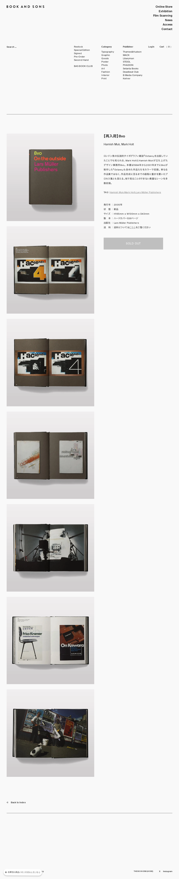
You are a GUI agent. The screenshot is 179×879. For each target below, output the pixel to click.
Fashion (105, 72)
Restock (78, 46)
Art (103, 68)
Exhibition (165, 11)
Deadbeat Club (131, 72)
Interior (105, 75)
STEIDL (127, 61)
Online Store (164, 7)
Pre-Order (79, 56)
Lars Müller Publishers (148, 192)
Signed (78, 53)
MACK (126, 55)
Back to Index (16, 802)
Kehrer (127, 78)
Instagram (167, 871)
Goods (105, 58)
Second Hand (81, 60)
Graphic (105, 55)
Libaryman (128, 58)
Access (167, 24)
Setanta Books (131, 68)
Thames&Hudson (132, 51)
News (168, 20)
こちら (132, 227)
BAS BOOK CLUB (83, 66)
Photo (104, 65)
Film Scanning (162, 15)
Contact (167, 29)
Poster (105, 61)
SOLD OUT (133, 243)
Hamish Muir (117, 192)
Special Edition (82, 50)
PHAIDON (128, 65)
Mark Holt (129, 192)
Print (103, 78)
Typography (107, 51)
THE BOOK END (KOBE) (143, 871)
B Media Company (132, 75)
